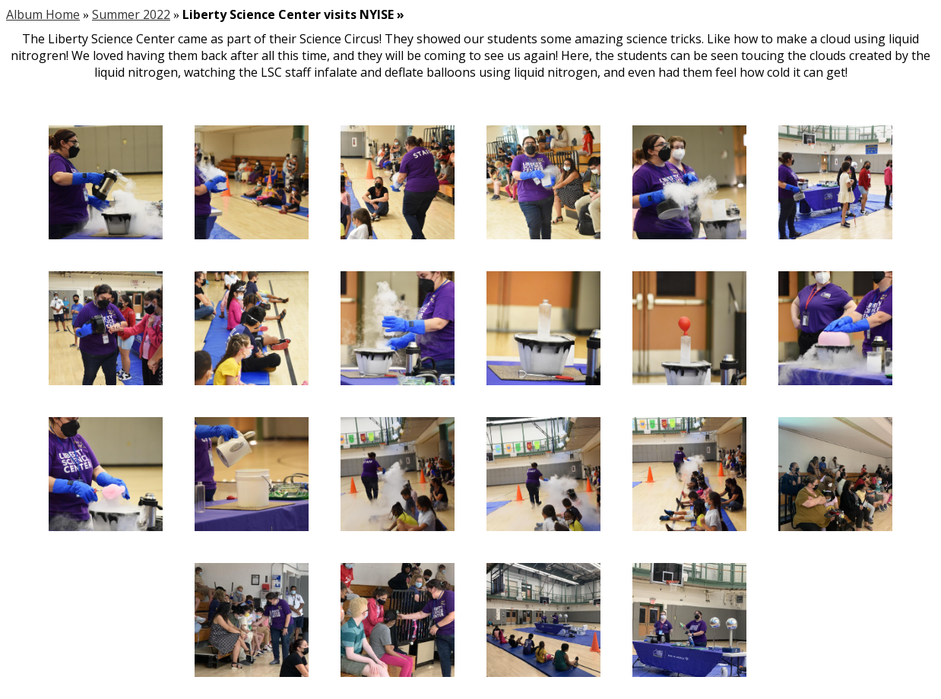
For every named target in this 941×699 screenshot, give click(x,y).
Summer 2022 (131, 14)
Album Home (43, 14)
